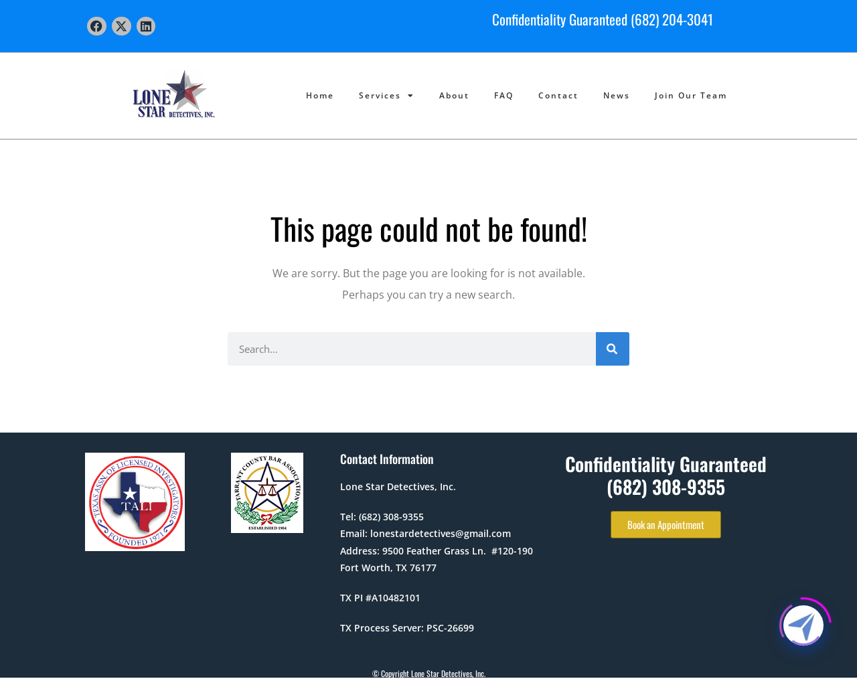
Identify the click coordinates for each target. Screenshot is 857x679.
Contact (558, 95)
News (616, 95)
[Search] (612, 349)
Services (386, 95)
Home (320, 95)
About (454, 95)
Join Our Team (691, 95)
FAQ (504, 95)
